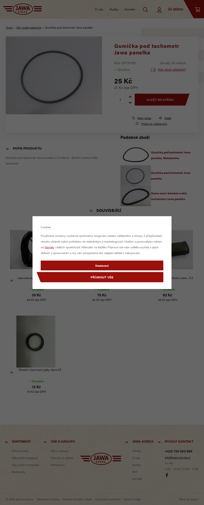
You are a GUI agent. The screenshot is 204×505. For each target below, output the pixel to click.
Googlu (49, 247)
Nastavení (102, 265)
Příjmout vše (102, 277)
